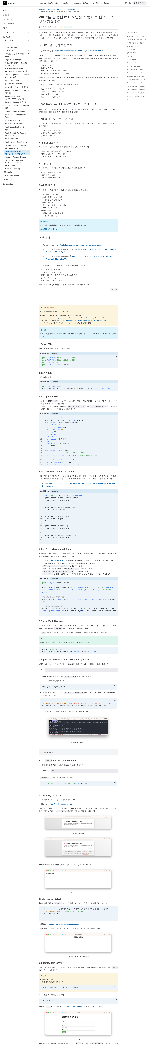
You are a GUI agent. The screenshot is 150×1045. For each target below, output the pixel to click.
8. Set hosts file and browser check (137, 83)
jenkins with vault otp (13, 84)
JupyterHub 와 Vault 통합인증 (16, 87)
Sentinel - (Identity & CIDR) (15, 102)
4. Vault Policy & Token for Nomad (137, 69)
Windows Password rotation (16, 157)
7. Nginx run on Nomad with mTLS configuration (137, 79)
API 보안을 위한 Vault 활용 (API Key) (17, 55)
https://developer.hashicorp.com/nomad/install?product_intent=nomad (81, 320)
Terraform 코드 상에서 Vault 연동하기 (17, 106)
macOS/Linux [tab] (44, 353)
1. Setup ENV (131, 59)
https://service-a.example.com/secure (64, 924)
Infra (57, 3)
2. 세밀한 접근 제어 (133, 46)
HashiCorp (66, 3)
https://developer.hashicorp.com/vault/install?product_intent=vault (78, 318)
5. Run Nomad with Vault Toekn (137, 73)
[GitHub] (126, 3)
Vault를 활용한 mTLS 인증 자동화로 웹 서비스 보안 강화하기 (17, 152)
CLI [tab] (42, 670)
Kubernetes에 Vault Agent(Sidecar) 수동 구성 (15, 97)
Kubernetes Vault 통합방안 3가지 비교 (17, 91)
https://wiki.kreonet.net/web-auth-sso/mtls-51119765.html (78, 51)
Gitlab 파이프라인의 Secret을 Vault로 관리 (16, 64)
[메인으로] (9, 3)
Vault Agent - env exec (14, 120)
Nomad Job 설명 (49, 752)
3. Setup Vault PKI (133, 66)
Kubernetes (77, 3)
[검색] (139, 3)
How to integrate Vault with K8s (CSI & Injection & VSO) (16, 70)
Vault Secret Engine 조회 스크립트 (16, 128)
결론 (127, 99)
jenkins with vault (12, 80)
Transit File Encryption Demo (16, 111)
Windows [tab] (55, 353)
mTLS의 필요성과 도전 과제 (135, 36)
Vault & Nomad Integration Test (15, 116)
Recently (107, 3)
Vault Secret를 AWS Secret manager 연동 (15, 134)
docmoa (43, 3)
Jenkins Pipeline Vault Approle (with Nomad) (17, 76)
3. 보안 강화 (131, 49)
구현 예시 (129, 56)
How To (50, 3)
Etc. (93, 3)
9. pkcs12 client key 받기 (135, 93)
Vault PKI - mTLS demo (14, 124)
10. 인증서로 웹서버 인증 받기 (136, 96)
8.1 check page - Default (136, 86)
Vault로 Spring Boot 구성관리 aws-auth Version (16, 146)
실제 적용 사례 (131, 53)
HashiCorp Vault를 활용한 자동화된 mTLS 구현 (136, 39)
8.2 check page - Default (136, 89)
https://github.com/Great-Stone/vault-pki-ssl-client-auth (78, 245)
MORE (98, 3)
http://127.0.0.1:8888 (75, 1006)
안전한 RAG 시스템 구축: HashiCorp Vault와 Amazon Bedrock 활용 (16, 162)
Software (86, 3)
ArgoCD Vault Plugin (13, 60)
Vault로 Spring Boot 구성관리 (16, 142)
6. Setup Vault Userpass (135, 76)
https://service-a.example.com (61, 804)
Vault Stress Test (11, 139)
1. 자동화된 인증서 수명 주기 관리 (137, 43)
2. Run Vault (131, 63)
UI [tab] (48, 670)
